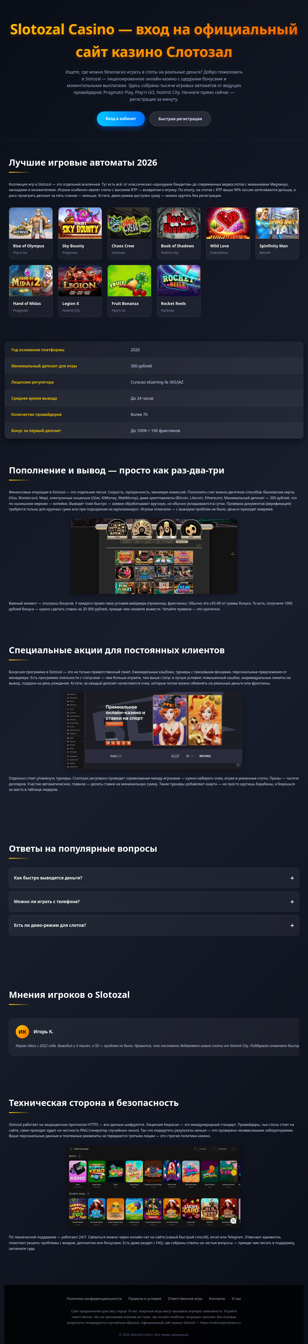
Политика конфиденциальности (94, 1298)
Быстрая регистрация (180, 118)
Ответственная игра (185, 1298)
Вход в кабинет (121, 118)
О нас (236, 1298)
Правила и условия (144, 1298)
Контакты (217, 1298)
